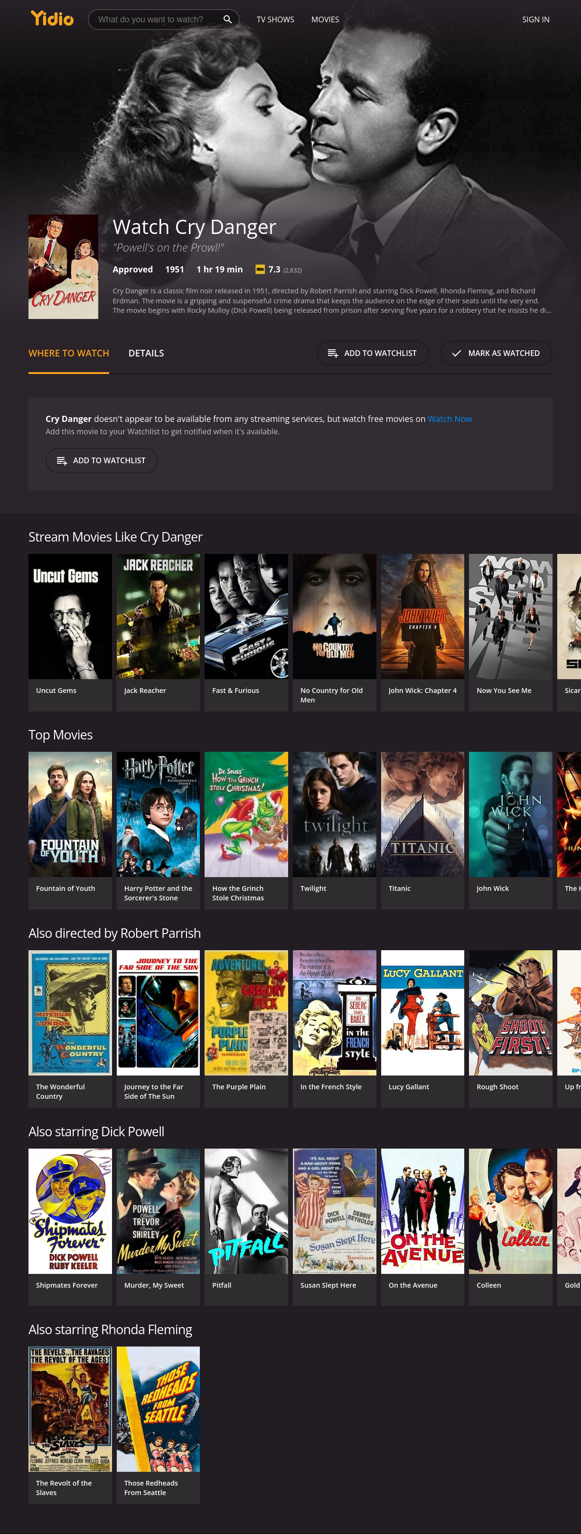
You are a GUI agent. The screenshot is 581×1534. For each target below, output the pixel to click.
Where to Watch (68, 352)
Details (146, 352)
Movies (325, 19)
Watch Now (450, 418)
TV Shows (275, 19)
